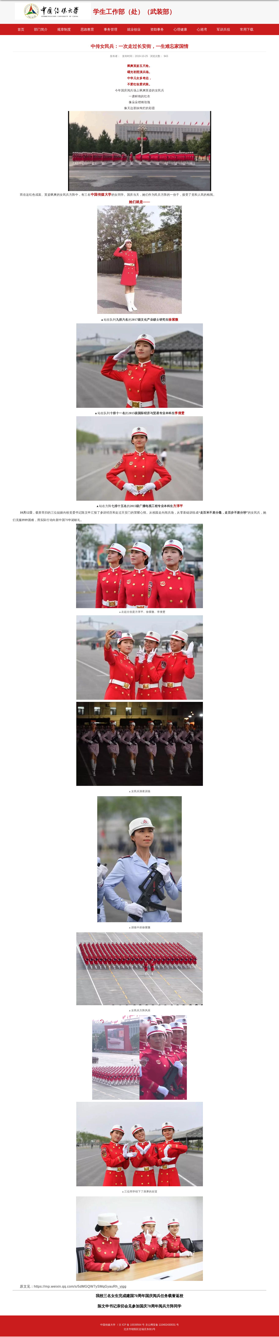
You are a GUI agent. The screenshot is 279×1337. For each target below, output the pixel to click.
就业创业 (134, 29)
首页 (21, 29)
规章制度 (64, 29)
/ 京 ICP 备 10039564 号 (131, 1324)
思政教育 (87, 29)
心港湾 (202, 29)
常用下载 (246, 29)
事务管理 (110, 29)
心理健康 (180, 29)
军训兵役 (223, 29)
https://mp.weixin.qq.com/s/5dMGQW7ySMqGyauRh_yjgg (80, 1286)
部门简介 (41, 29)
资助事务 (157, 29)
